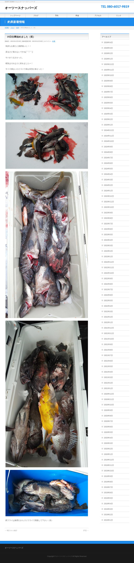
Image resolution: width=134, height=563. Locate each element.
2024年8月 (108, 152)
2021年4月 (108, 372)
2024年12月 (109, 130)
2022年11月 (109, 267)
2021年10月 (109, 339)
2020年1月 (108, 454)
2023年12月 (109, 196)
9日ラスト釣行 (11, 530)
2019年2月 (108, 515)
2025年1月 (108, 125)
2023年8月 (108, 218)
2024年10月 (109, 141)
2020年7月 (108, 421)
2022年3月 (108, 311)
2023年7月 (108, 224)
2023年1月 (108, 256)
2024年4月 (108, 174)
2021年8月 (108, 350)
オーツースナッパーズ (21, 8)
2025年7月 (108, 92)
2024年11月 (109, 136)
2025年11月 (109, 70)
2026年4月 (108, 42)
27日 (86, 530)
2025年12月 (109, 64)
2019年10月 (109, 471)
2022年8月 (108, 284)
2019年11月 (109, 465)
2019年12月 (109, 460)
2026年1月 (108, 59)
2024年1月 (108, 191)
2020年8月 (108, 416)
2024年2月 (108, 185)
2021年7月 (108, 355)
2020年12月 (109, 394)
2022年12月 (109, 262)
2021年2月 (108, 383)
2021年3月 (108, 377)
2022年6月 (108, 295)
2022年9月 (108, 278)
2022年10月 (109, 273)
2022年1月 (108, 322)
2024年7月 (108, 158)
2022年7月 (108, 289)
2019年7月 (108, 487)
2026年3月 (108, 48)
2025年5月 (108, 103)
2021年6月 (108, 361)
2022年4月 (108, 306)
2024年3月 (108, 180)
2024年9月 (108, 147)
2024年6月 (108, 163)
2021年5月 (108, 366)
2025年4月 (108, 108)
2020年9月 (108, 410)
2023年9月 (108, 213)
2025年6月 (108, 97)
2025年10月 (109, 75)
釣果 (53, 41)
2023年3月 (108, 245)
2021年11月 (109, 333)
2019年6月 (108, 493)
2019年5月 (108, 498)
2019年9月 (108, 476)
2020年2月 (108, 449)
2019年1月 (108, 520)
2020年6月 (108, 427)
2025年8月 (108, 86)
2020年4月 (108, 438)
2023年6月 (108, 229)
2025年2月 (108, 119)
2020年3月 (108, 443)
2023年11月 (109, 202)
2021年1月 (108, 388)
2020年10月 (109, 405)
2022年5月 (108, 300)
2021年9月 (108, 344)
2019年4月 (108, 504)
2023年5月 (108, 234)
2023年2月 (108, 251)
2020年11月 (109, 399)
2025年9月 (108, 81)
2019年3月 (108, 509)
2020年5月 (108, 432)
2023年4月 (108, 240)
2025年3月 (108, 114)
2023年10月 (109, 207)
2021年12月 (109, 328)
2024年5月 (108, 169)
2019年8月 (108, 482)
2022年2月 (108, 317)
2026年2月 (108, 53)
